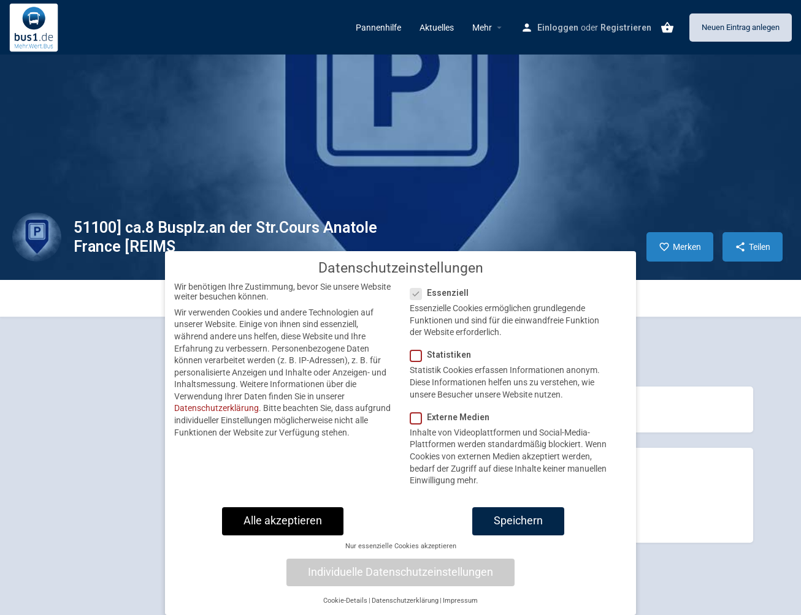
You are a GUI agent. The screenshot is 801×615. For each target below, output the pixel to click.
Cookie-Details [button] (345, 609)
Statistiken (444, 364)
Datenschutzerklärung (216, 417)
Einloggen (557, 27)
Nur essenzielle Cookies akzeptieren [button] (400, 555)
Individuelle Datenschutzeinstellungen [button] (400, 581)
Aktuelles (437, 27)
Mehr (482, 27)
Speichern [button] (518, 529)
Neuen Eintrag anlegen (741, 27)
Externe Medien (453, 426)
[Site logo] (35, 26)
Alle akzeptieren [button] (282, 529)
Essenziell (443, 302)
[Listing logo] (36, 237)
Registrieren (625, 27)
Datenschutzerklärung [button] (405, 609)
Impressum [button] (460, 609)
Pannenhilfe (378, 27)
